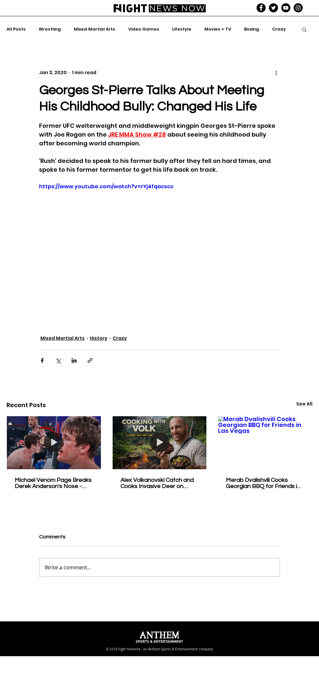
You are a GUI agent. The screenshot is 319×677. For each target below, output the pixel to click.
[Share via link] (90, 360)
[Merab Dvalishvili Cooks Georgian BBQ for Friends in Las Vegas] (265, 442)
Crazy (279, 29)
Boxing (251, 29)
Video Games (143, 29)
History (98, 338)
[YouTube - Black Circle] (285, 7)
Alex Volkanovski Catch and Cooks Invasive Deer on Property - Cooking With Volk (158, 483)
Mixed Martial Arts (94, 29)
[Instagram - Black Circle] (298, 7)
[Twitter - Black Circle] (273, 7)
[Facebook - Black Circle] (261, 7)
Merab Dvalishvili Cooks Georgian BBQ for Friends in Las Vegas (263, 483)
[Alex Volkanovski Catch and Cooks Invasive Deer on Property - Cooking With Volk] (160, 442)
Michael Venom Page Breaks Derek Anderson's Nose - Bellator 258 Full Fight (53, 483)
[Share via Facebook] (42, 360)
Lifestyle (181, 29)
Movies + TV (217, 29)
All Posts (16, 29)
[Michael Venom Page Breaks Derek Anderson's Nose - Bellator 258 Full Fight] (54, 442)
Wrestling (50, 29)
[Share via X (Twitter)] (58, 360)
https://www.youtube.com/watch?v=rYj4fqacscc (106, 186)
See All (304, 404)
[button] (304, 29)
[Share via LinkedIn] (74, 360)
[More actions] (276, 72)
